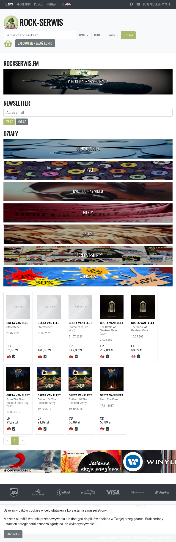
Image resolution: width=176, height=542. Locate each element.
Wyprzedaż (88, 276)
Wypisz (22, 122)
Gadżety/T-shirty (88, 255)
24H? (112, 35)
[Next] (22, 441)
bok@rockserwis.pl (153, 4)
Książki (88, 234)
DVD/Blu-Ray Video (88, 191)
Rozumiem (13, 534)
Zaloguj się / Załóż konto (35, 43)
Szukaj (128, 35)
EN (66, 4)
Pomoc (38, 4)
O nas (9, 4)
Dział (82, 35)
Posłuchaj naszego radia (88, 81)
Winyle (88, 170)
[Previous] (7, 441)
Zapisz (9, 122)
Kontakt (52, 4)
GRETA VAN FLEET (18, 323)
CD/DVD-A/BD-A (88, 148)
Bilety (88, 212)
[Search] (40, 35)
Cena (97, 35)
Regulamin (23, 4)
